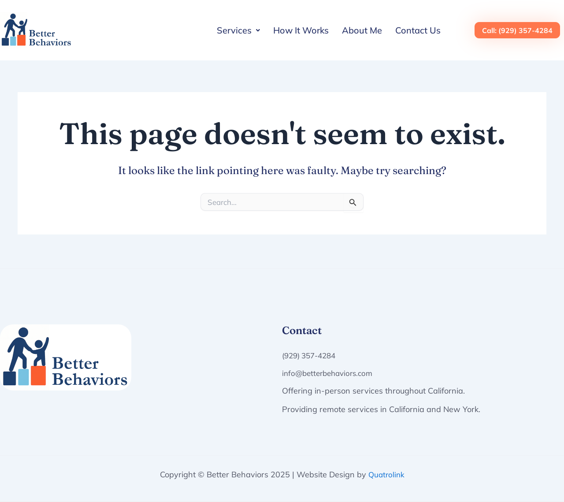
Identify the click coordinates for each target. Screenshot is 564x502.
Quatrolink (386, 474)
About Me (362, 30)
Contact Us (418, 30)
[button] (238, 30)
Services (238, 30)
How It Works (301, 30)
